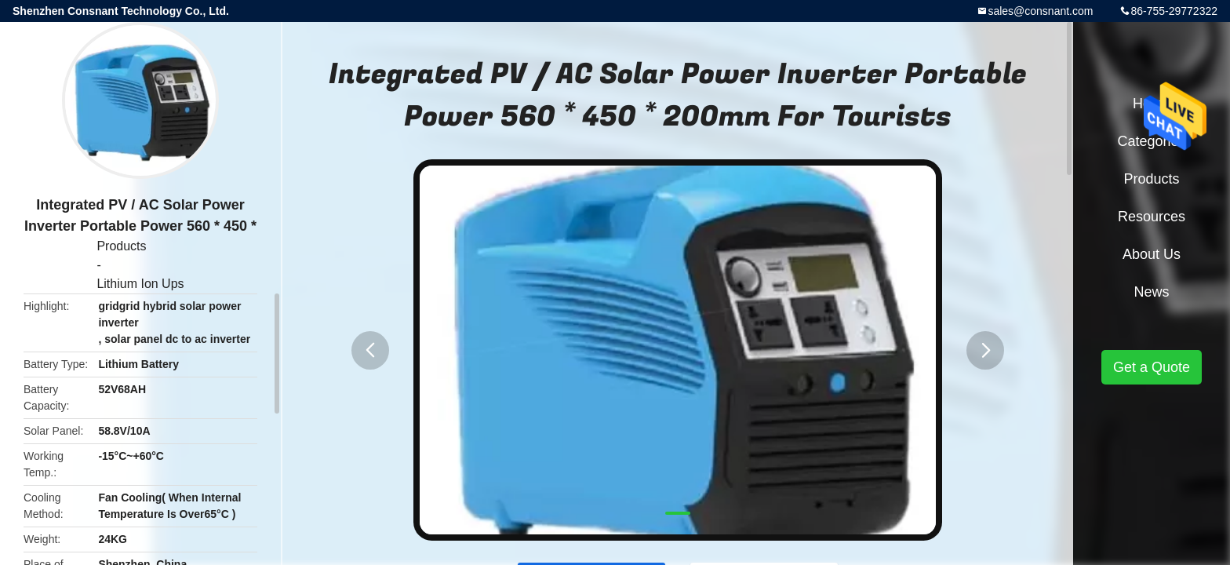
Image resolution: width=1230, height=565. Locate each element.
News (1151, 292)
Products (121, 246)
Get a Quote (1151, 367)
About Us (1152, 254)
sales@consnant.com (1040, 11)
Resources (1151, 216)
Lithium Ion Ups (140, 283)
